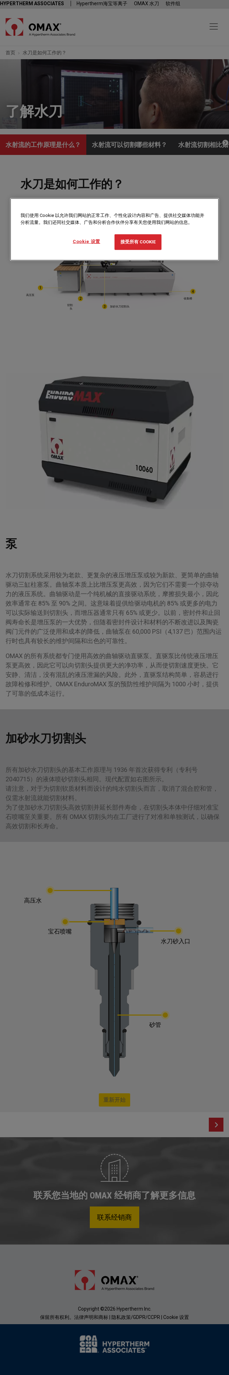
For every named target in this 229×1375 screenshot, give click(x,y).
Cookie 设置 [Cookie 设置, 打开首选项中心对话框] (86, 241)
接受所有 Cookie (138, 241)
